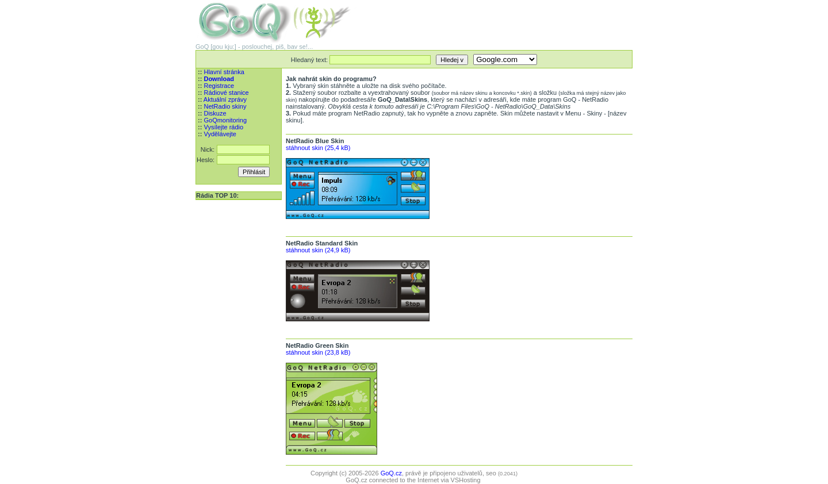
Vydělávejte (220, 133)
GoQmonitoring (225, 120)
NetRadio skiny (225, 106)
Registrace (219, 85)
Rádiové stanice (226, 92)
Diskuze (215, 113)
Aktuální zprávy (225, 99)
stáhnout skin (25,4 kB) (318, 147)
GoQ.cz (391, 473)
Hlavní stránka (224, 71)
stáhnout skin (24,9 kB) (318, 250)
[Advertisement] (497, 17)
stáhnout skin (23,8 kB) (318, 352)
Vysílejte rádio (223, 127)
